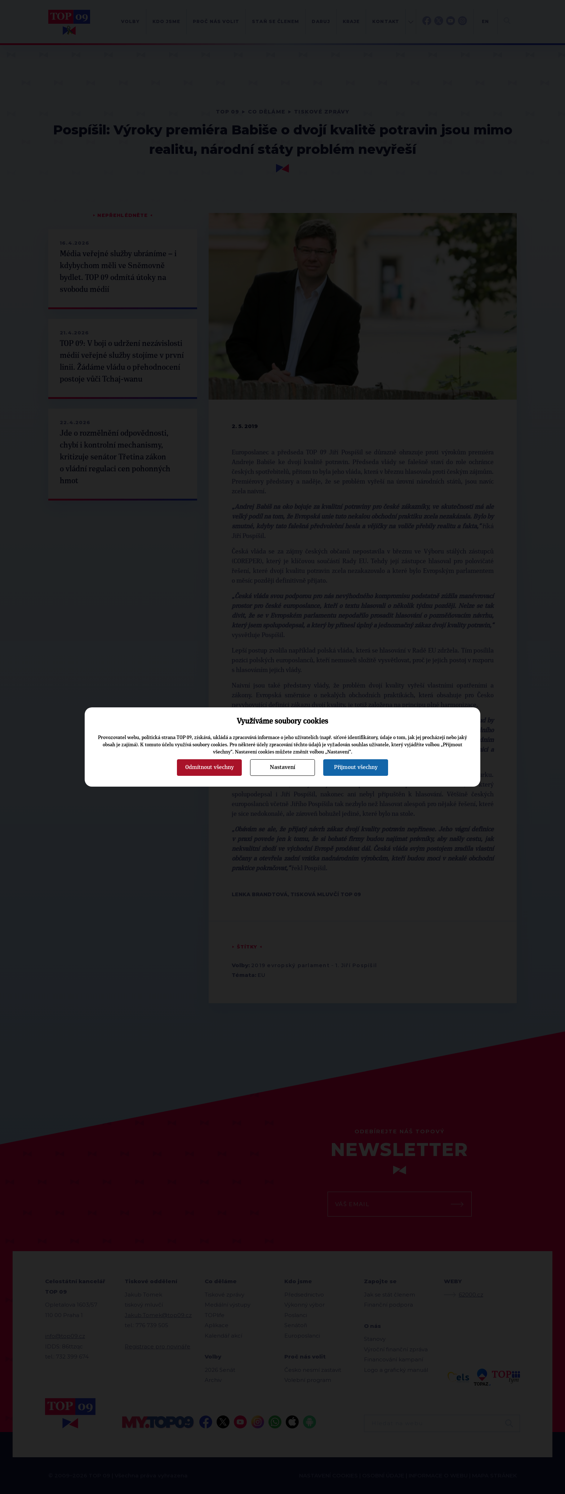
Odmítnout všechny (209, 767)
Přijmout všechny (356, 767)
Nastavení (282, 767)
